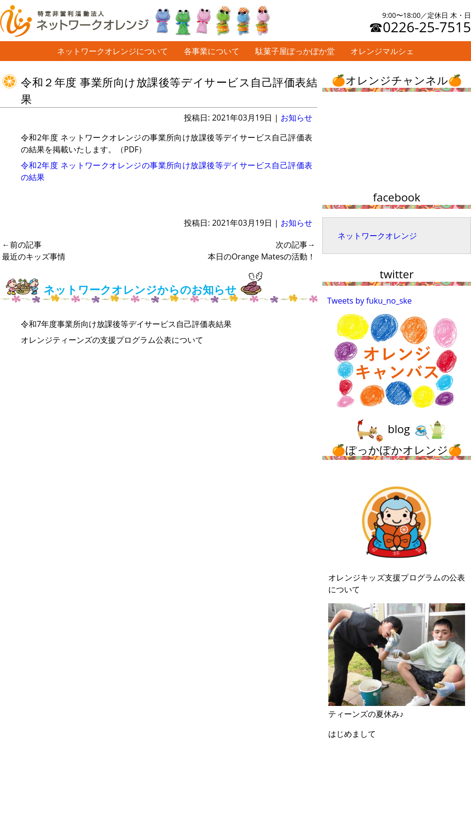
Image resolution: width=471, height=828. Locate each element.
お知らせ (296, 117)
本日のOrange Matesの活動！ (261, 250)
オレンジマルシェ (382, 51)
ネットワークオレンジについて (112, 51)
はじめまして (352, 733)
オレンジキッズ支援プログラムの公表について (396, 534)
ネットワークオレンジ (377, 235)
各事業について (211, 51)
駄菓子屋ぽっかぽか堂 (295, 51)
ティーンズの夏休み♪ (396, 661)
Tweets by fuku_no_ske (369, 300)
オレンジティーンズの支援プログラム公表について (112, 339)
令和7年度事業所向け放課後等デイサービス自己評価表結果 (126, 323)
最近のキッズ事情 (33, 250)
